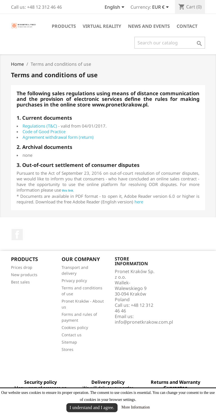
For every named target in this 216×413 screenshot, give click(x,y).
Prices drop (21, 267)
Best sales (20, 282)
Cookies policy (75, 327)
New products (24, 274)
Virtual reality (102, 26)
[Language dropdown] (115, 7)
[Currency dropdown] (161, 7)
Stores (67, 349)
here (138, 202)
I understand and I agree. (92, 407)
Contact (187, 26)
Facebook (17, 234)
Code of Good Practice (44, 131)
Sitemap (69, 342)
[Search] (169, 43)
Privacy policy (74, 280)
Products (64, 26)
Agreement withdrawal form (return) (58, 137)
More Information (136, 407)
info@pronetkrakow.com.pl (144, 322)
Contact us (72, 334)
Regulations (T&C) (39, 126)
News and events (149, 26)
